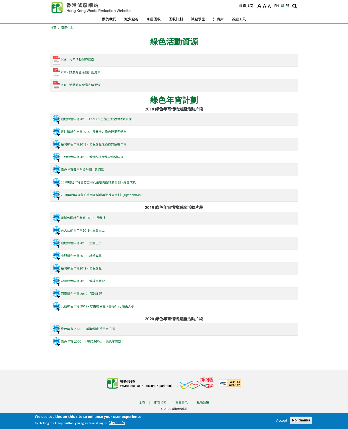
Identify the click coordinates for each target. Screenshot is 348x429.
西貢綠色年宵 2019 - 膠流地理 (77, 293)
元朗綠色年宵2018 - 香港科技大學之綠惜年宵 (87, 157)
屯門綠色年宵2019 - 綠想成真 (77, 256)
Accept (281, 421)
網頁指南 (246, 5)
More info (117, 423)
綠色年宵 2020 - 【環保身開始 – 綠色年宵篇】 (88, 341)
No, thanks (301, 421)
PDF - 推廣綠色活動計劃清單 (76, 72)
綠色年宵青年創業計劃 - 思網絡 (78, 169)
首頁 (53, 28)
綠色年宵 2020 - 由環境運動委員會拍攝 (83, 329)
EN (276, 5)
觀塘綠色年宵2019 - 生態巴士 (77, 243)
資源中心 (67, 28)
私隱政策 (203, 402)
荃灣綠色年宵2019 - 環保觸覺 (77, 268)
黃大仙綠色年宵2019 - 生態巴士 (78, 230)
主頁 (142, 402)
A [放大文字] (259, 6)
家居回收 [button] (153, 19)
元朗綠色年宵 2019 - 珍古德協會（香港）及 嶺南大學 (93, 306)
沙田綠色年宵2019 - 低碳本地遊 (78, 281)
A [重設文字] (265, 6)
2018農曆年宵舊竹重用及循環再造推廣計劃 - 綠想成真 (94, 182)
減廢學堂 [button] (198, 19)
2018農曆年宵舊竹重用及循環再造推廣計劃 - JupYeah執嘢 (96, 195)
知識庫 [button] (218, 19)
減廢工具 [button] (239, 19)
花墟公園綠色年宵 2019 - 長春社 (78, 218)
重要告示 (181, 402)
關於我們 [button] (109, 19)
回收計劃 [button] (176, 19)
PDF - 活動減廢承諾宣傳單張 (76, 85)
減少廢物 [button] (131, 19)
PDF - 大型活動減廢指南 (73, 59)
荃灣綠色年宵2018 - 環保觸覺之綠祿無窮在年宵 (89, 144)
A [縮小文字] (270, 7)
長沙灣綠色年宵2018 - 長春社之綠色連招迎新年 (89, 132)
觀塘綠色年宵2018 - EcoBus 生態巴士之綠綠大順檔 (92, 119)
